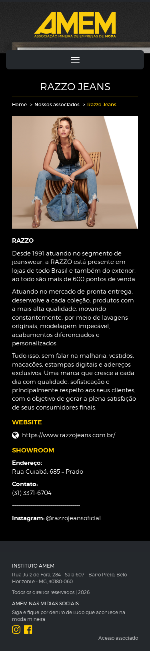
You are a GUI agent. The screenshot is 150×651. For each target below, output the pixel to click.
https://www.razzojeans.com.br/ (68, 435)
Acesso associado (118, 638)
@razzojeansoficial (73, 518)
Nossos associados (57, 104)
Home (19, 104)
